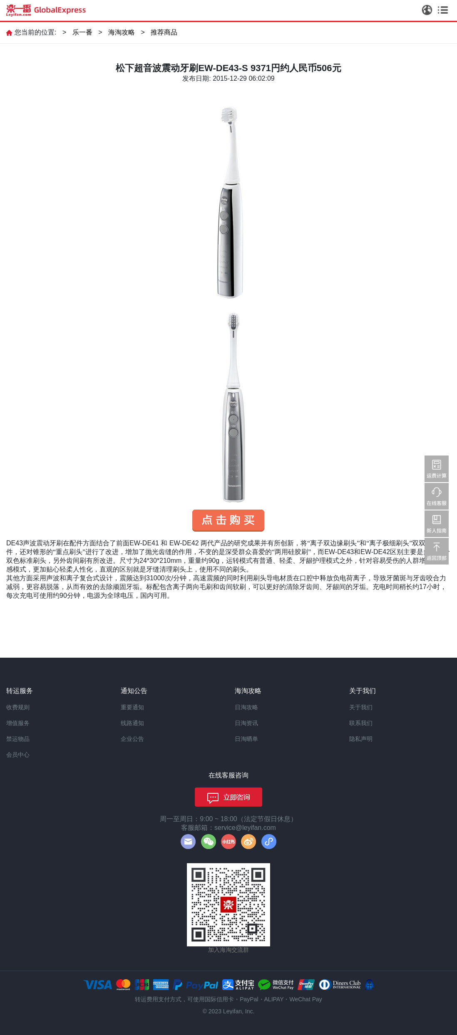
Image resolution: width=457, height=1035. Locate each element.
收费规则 (18, 707)
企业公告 (132, 738)
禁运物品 (18, 738)
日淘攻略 (246, 707)
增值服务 (18, 723)
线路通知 (132, 723)
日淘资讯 (246, 723)
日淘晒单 (246, 738)
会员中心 (18, 754)
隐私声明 (361, 738)
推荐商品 (164, 32)
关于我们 (361, 707)
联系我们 (361, 723)
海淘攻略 (121, 32)
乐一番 (82, 32)
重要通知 (132, 707)
